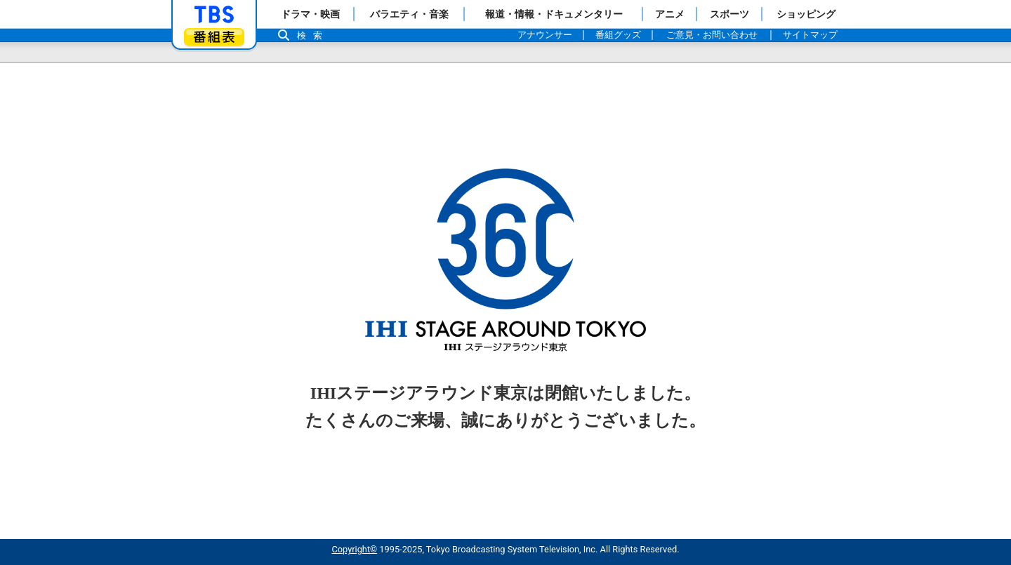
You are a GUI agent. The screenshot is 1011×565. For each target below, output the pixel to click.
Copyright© (354, 549)
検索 (313, 35)
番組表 (214, 37)
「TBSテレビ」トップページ (214, 15)
